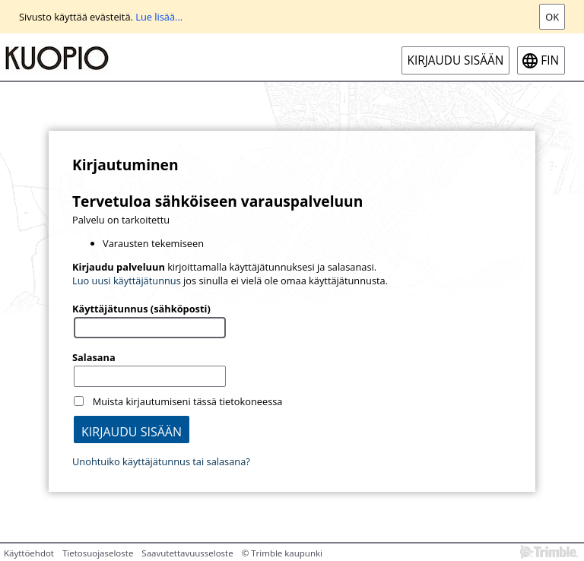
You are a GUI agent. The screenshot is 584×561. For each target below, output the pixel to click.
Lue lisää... (158, 17)
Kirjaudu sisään (456, 60)
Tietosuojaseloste (97, 553)
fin (550, 60)
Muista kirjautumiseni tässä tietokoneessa (188, 401)
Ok (552, 17)
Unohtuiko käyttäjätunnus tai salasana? (161, 461)
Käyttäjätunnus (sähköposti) (141, 308)
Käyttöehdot (29, 553)
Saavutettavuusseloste (187, 553)
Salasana (94, 357)
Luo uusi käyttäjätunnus (126, 280)
